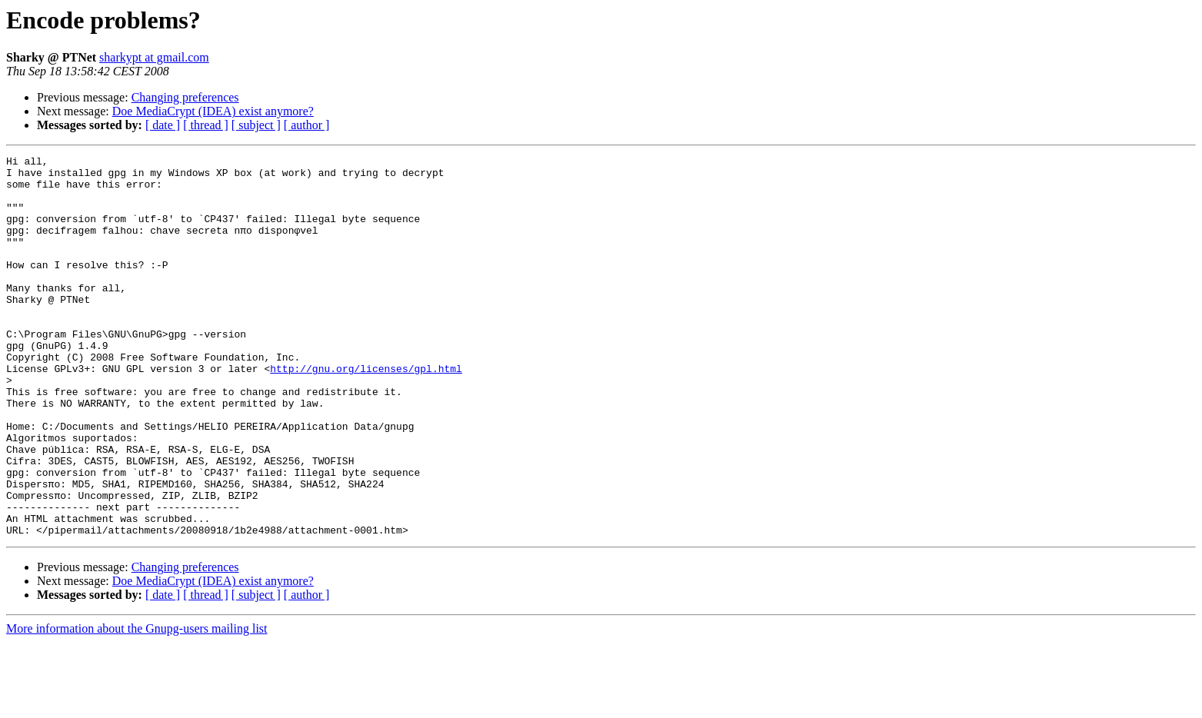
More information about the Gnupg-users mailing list (137, 704)
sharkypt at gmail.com (154, 57)
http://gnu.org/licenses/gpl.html (366, 412)
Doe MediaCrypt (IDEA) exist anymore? (213, 111)
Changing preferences (185, 97)
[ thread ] (205, 124)
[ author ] (307, 124)
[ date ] (162, 124)
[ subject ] (256, 124)
